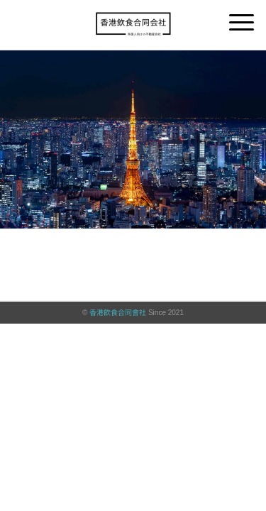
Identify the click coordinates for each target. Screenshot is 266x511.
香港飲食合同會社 (117, 313)
